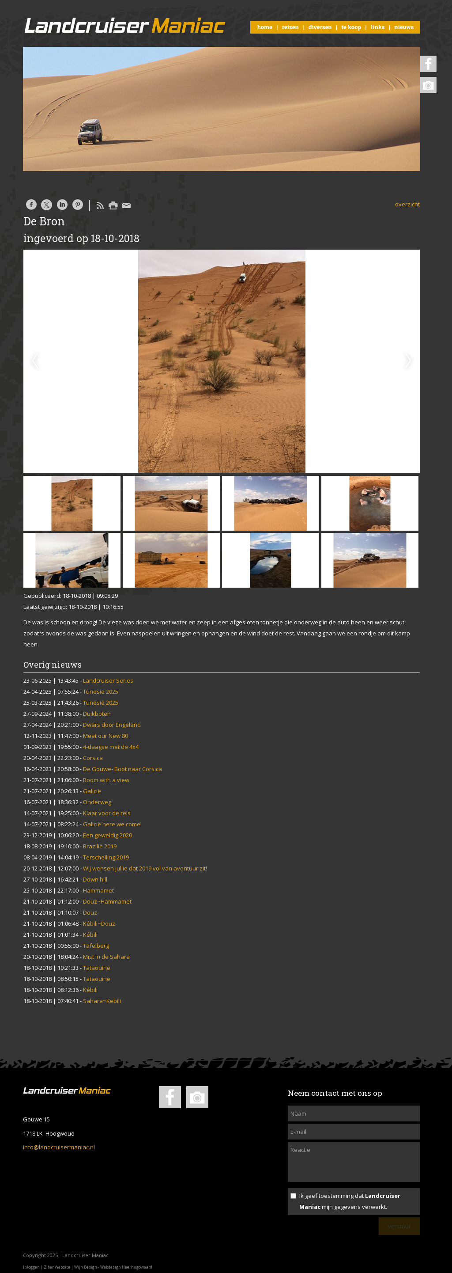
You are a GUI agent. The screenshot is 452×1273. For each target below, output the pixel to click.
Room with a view (106, 780)
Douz (90, 912)
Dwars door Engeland (112, 725)
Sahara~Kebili (102, 1001)
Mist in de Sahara (106, 957)
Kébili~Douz (99, 923)
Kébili (90, 935)
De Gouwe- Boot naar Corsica (122, 769)
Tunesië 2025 (100, 691)
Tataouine (96, 968)
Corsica (93, 758)
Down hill (95, 879)
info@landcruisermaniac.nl (59, 1147)
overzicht (407, 204)
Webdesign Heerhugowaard (126, 1267)
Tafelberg (96, 946)
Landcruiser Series (108, 680)
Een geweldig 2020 (107, 835)
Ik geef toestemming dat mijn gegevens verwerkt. (349, 1201)
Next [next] (408, 361)
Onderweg (97, 802)
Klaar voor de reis (107, 813)
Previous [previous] (35, 361)
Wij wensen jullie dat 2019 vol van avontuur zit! (145, 868)
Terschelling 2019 (106, 857)
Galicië (92, 791)
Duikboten (97, 714)
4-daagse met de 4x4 (111, 747)
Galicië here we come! (112, 824)
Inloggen (31, 1267)
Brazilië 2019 (100, 846)
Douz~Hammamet (107, 901)
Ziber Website (57, 1267)
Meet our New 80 (105, 736)
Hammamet (98, 890)
